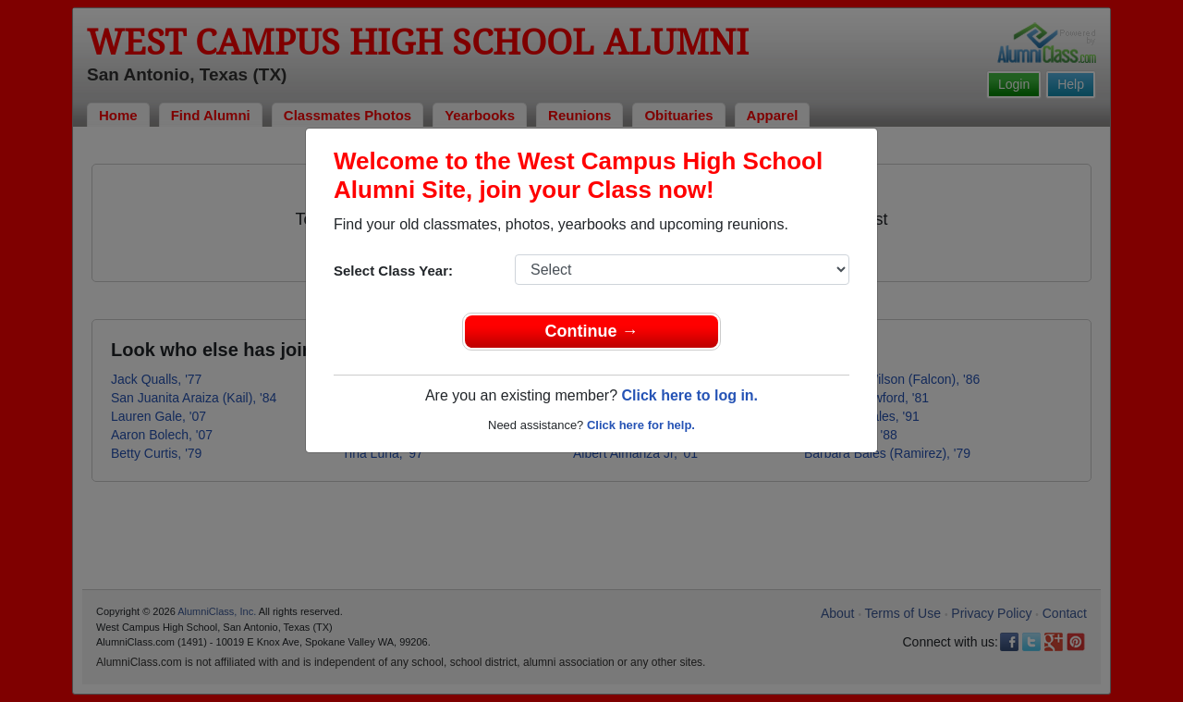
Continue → (592, 331)
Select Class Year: (393, 270)
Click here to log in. (689, 395)
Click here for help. (641, 425)
